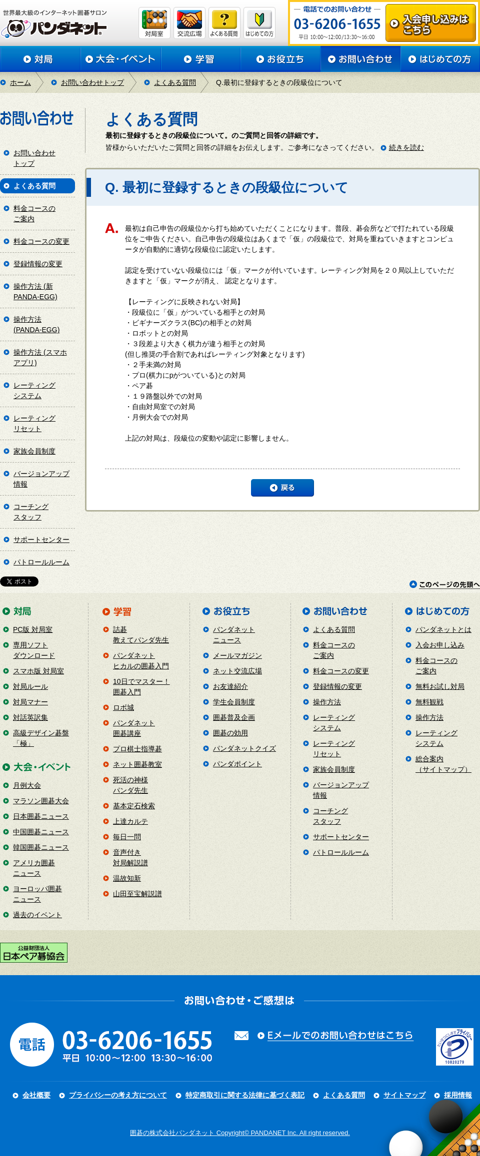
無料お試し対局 (440, 686)
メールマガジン (237, 655)
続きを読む (406, 147)
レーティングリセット (35, 423)
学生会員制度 (234, 702)
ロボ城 (123, 707)
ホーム (20, 82)
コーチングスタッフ (31, 512)
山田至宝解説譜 (137, 894)
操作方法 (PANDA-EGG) (37, 324)
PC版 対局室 (32, 629)
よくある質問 (175, 82)
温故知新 (127, 878)
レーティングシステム (35, 390)
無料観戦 (430, 702)
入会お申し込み (440, 645)
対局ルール (30, 686)
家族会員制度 (35, 451)
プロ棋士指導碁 (137, 749)
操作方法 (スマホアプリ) (40, 357)
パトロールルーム (42, 562)
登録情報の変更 (38, 264)
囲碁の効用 (230, 733)
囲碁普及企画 (234, 717)
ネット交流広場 (237, 671)
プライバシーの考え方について (118, 1095)
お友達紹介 (230, 686)
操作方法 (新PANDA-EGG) (36, 291)
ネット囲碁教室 (137, 764)
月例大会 (27, 785)
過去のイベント (37, 915)
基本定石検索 (134, 806)
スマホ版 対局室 (38, 671)
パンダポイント (237, 764)
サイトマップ (405, 1095)
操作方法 (327, 702)
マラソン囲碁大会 (41, 801)
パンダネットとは (444, 629)
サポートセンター (42, 540)
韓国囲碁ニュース (41, 847)
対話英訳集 (30, 717)
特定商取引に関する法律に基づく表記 (245, 1095)
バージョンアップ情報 (42, 479)
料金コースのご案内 (35, 213)
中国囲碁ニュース (41, 832)
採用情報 (458, 1095)
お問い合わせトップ (92, 82)
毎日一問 (127, 837)
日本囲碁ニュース (41, 816)
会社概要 (36, 1095)
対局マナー (30, 702)
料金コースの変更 (42, 241)
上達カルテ (130, 821)
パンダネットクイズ (244, 748)
